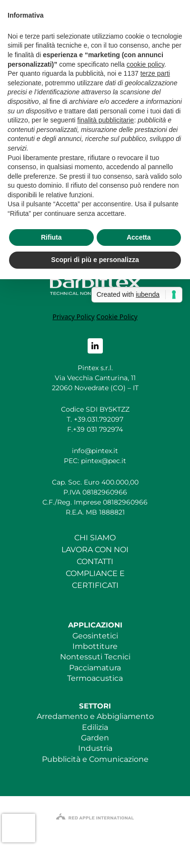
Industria (95, 748)
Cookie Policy (116, 316)
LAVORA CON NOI (95, 549)
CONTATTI (95, 561)
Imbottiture (95, 646)
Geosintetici (95, 635)
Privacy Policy (73, 316)
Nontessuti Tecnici (95, 656)
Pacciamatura (95, 667)
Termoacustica (95, 678)
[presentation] (18, 828)
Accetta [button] (139, 237)
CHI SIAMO (95, 537)
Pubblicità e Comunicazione (95, 759)
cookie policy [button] (145, 64)
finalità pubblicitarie (105, 120)
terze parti (155, 73)
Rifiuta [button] (51, 237)
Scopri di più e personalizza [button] (95, 259)
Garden (95, 737)
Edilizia (95, 727)
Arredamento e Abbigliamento (95, 716)
